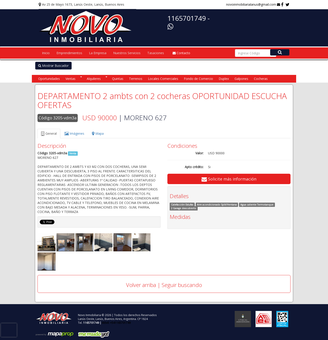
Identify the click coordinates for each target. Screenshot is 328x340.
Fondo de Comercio (198, 78)
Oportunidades (49, 78)
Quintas (117, 78)
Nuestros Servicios (127, 53)
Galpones (241, 78)
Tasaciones (155, 53)
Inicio (46, 53)
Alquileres (94, 78)
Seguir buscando (182, 285)
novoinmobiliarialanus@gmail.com (253, 4)
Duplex (224, 78)
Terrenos (135, 78)
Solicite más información (228, 179)
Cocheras (261, 78)
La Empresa (97, 53)
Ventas (70, 78)
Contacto (181, 53)
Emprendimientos (69, 53)
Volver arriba (141, 285)
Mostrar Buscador (53, 65)
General (49, 133)
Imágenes (74, 133)
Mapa (98, 133)
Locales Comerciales (163, 78)
